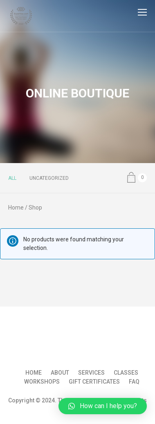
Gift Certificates (94, 381)
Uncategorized (49, 178)
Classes (126, 372)
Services (91, 372)
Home (16, 207)
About (60, 372)
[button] (102, 406)
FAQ (134, 381)
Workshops (42, 381)
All (12, 178)
